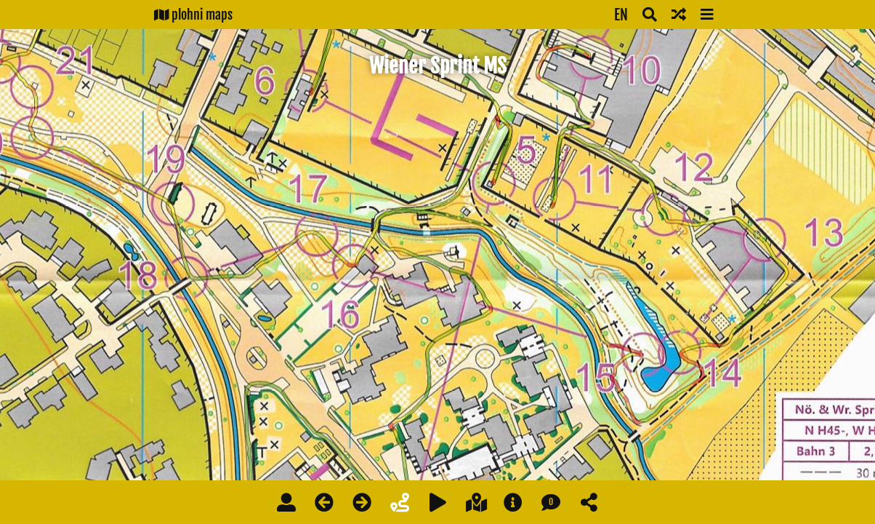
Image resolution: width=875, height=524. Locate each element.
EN (621, 15)
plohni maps (193, 15)
